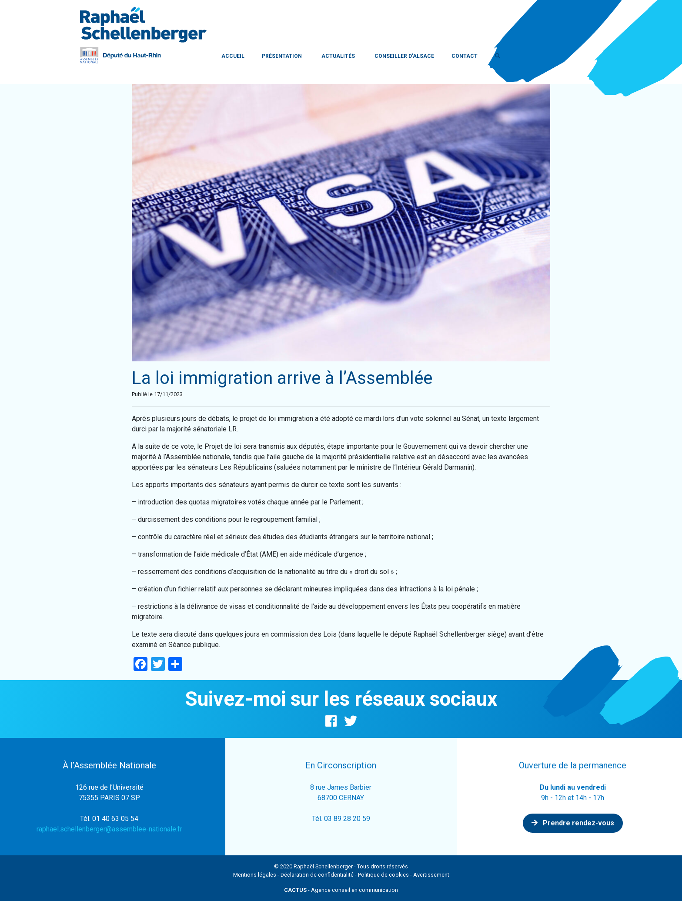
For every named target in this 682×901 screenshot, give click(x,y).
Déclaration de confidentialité (317, 874)
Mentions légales (254, 874)
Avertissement (431, 874)
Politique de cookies (383, 874)
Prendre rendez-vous (573, 823)
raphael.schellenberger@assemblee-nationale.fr (109, 829)
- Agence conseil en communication (341, 890)
